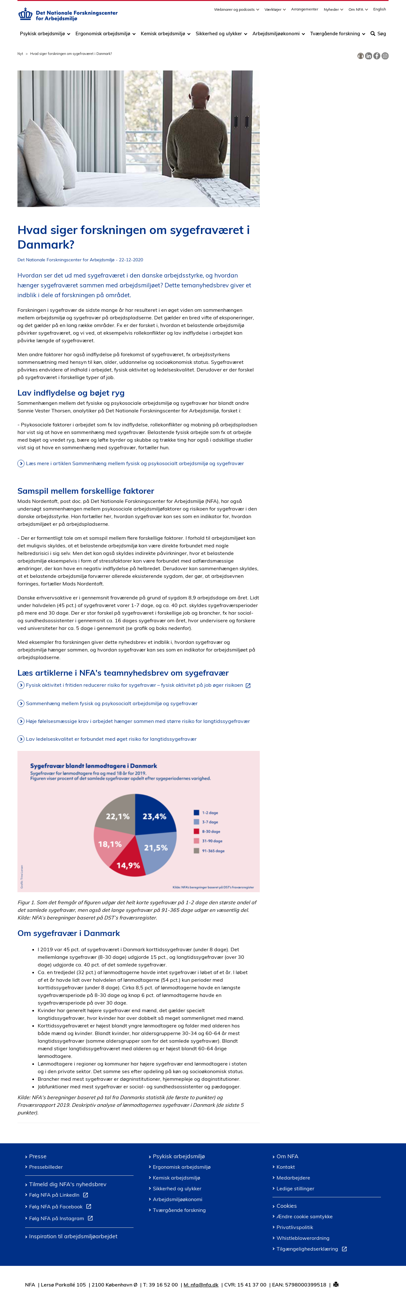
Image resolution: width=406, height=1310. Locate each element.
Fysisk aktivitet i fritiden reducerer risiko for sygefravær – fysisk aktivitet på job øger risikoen (139, 685)
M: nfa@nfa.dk (201, 1284)
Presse (38, 1156)
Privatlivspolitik (295, 1227)
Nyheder (332, 11)
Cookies (287, 1205)
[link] (360, 56)
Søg (378, 36)
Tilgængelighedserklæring (313, 1250)
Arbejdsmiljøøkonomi (276, 36)
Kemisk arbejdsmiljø (163, 36)
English (379, 11)
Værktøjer (273, 11)
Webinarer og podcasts (235, 11)
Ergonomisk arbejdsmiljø (102, 36)
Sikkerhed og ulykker (219, 36)
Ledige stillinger (295, 1188)
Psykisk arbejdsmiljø (43, 36)
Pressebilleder (46, 1167)
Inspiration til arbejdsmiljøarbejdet (73, 1236)
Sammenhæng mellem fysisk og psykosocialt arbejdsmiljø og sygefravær (112, 703)
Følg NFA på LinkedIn (60, 1196)
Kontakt (286, 1167)
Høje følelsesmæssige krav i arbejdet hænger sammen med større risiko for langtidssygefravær (138, 721)
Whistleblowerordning (303, 1238)
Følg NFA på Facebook (61, 1207)
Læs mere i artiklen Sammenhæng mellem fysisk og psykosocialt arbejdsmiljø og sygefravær (135, 463)
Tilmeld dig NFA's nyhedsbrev (67, 1183)
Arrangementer (304, 11)
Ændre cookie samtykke (305, 1216)
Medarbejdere (293, 1177)
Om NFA (356, 11)
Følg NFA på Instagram (62, 1219)
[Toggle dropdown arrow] (258, 11)
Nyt (20, 53)
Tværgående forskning (335, 36)
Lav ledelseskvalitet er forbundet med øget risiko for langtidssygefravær (111, 739)
